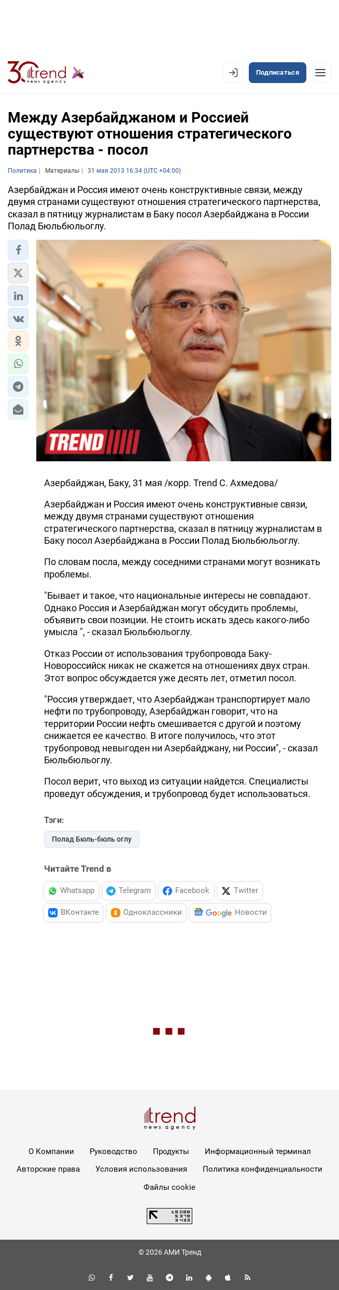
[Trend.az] (46, 72)
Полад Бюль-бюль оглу (92, 839)
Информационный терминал (258, 1151)
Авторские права (48, 1169)
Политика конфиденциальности (262, 1169)
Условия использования (141, 1169)
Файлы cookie (169, 1187)
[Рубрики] (320, 72)
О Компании (51, 1151)
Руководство (113, 1151)
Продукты (171, 1151)
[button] (18, 250)
